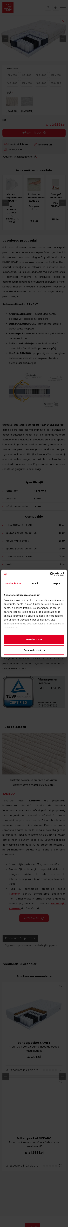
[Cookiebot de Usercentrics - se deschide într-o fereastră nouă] (50, 574)
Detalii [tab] (34, 583)
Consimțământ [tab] (12, 583)
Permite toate (34, 639)
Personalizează (34, 650)
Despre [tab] (56, 583)
